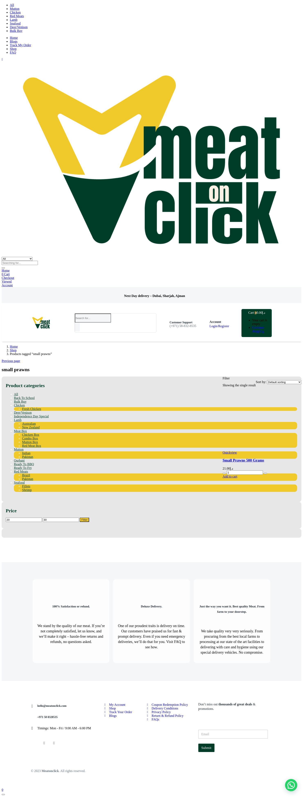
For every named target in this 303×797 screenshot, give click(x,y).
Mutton (14, 8)
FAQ (13, 52)
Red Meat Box (31, 445)
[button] (254, 312)
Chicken (15, 12)
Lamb (13, 19)
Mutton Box (30, 442)
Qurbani (19, 460)
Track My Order (20, 45)
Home (14, 37)
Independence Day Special (31, 416)
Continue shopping (258, 329)
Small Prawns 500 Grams (243, 460)
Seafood (15, 23)
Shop (13, 49)
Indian (26, 453)
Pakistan (27, 457)
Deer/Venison (19, 27)
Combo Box (30, 438)
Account (7, 285)
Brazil (26, 475)
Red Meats (17, 16)
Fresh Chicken (31, 409)
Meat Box (20, 431)
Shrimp (27, 490)
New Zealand (31, 427)
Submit (206, 748)
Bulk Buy (16, 31)
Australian (29, 423)
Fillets (26, 486)
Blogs (13, 41)
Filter (84, 519)
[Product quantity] (245, 472)
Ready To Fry (23, 468)
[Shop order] (284, 382)
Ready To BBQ (24, 464)
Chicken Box (30, 434)
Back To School (24, 398)
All (12, 5)
